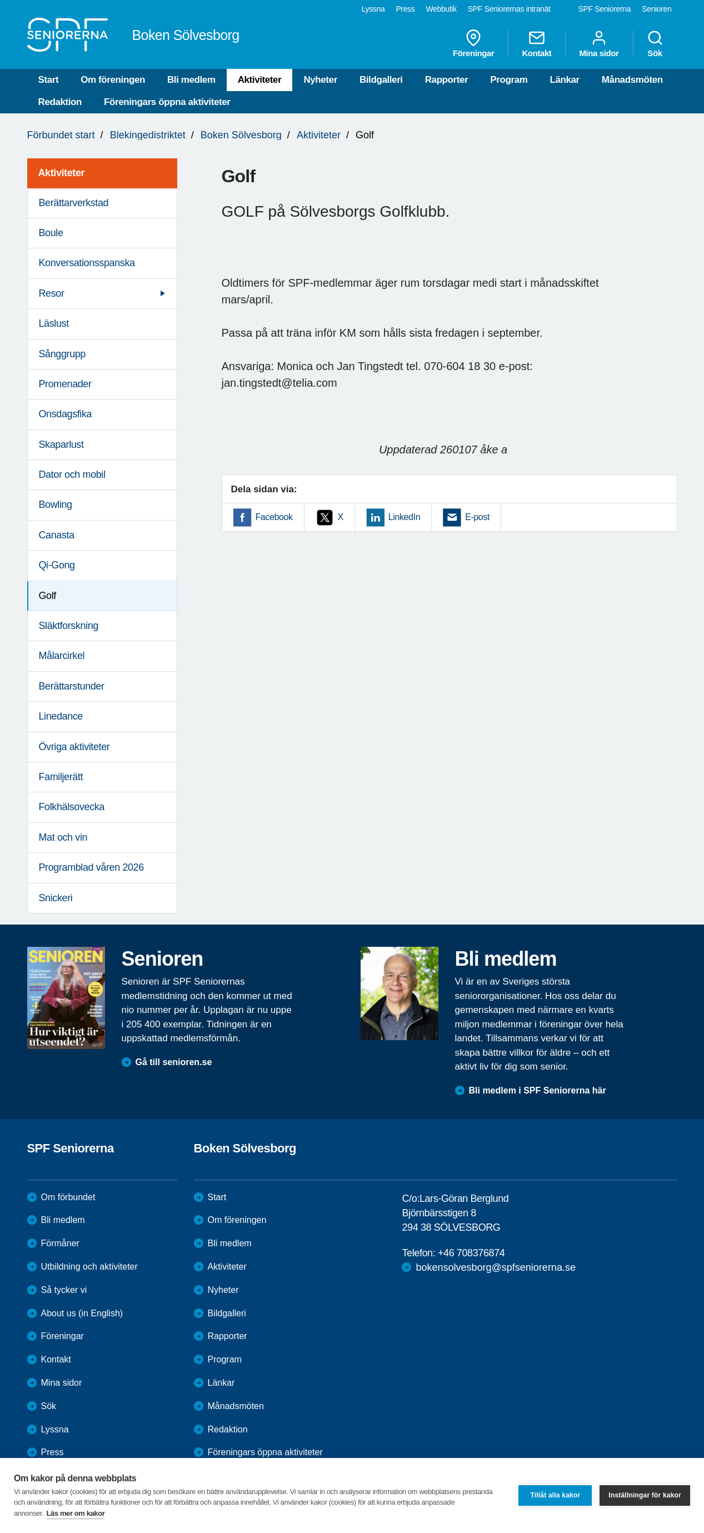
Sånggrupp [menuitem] (62, 353)
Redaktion (60, 102)
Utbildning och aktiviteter (89, 1266)
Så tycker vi (64, 1290)
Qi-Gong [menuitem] (57, 565)
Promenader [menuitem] (65, 384)
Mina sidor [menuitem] (598, 43)
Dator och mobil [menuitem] (72, 474)
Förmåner (60, 1243)
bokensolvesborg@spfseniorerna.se (495, 1267)
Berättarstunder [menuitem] (71, 686)
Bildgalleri (381, 79)
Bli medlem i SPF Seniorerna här (537, 1090)
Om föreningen (113, 79)
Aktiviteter (260, 79)
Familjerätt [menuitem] (61, 776)
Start (48, 79)
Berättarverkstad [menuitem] (74, 202)
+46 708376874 (471, 1253)
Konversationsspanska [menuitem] (87, 262)
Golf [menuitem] (47, 595)
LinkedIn (404, 517)
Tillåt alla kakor (555, 1495)
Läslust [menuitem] (54, 323)
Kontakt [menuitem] (536, 43)
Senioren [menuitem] (656, 8)
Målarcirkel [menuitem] (62, 655)
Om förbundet (68, 1197)
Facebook (274, 517)
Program (508, 79)
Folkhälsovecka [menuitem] (71, 806)
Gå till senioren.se (174, 1062)
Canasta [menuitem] (56, 535)
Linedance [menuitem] (61, 716)
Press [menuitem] (405, 8)
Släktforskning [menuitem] (68, 625)
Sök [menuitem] (655, 43)
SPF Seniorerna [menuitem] (604, 8)
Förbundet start (61, 135)
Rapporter (446, 79)
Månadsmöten (632, 79)
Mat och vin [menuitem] (63, 837)
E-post (477, 517)
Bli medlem (191, 79)
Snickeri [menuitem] (56, 897)
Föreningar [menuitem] (473, 43)
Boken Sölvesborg (241, 135)
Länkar (564, 79)
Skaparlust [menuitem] (61, 444)
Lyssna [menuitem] (373, 8)
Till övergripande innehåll (0, 0)
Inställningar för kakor (644, 1495)
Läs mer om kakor (76, 1513)
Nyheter (320, 79)
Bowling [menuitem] (55, 504)
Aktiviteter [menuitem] (61, 172)
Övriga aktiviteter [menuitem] (74, 746)
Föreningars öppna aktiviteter (167, 102)
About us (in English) (82, 1313)
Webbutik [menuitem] (441, 8)
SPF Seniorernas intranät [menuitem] (509, 8)
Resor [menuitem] (51, 293)
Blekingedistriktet (148, 135)
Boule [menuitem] (51, 232)
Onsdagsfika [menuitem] (65, 414)
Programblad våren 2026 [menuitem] (91, 867)
